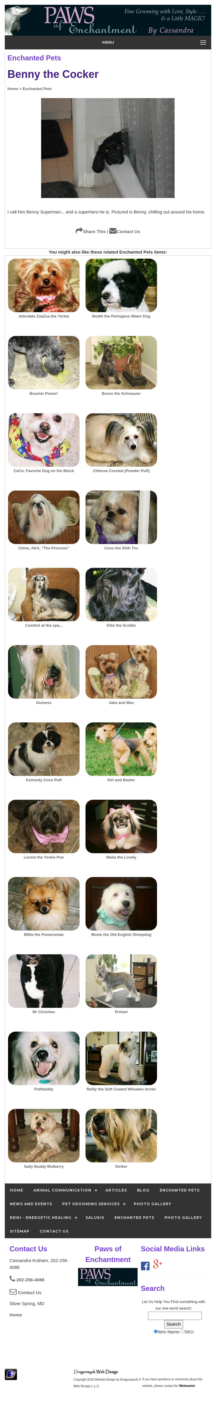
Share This (91, 231)
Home (16, 1314)
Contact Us (124, 231)
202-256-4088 (27, 1279)
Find (174, 1301)
